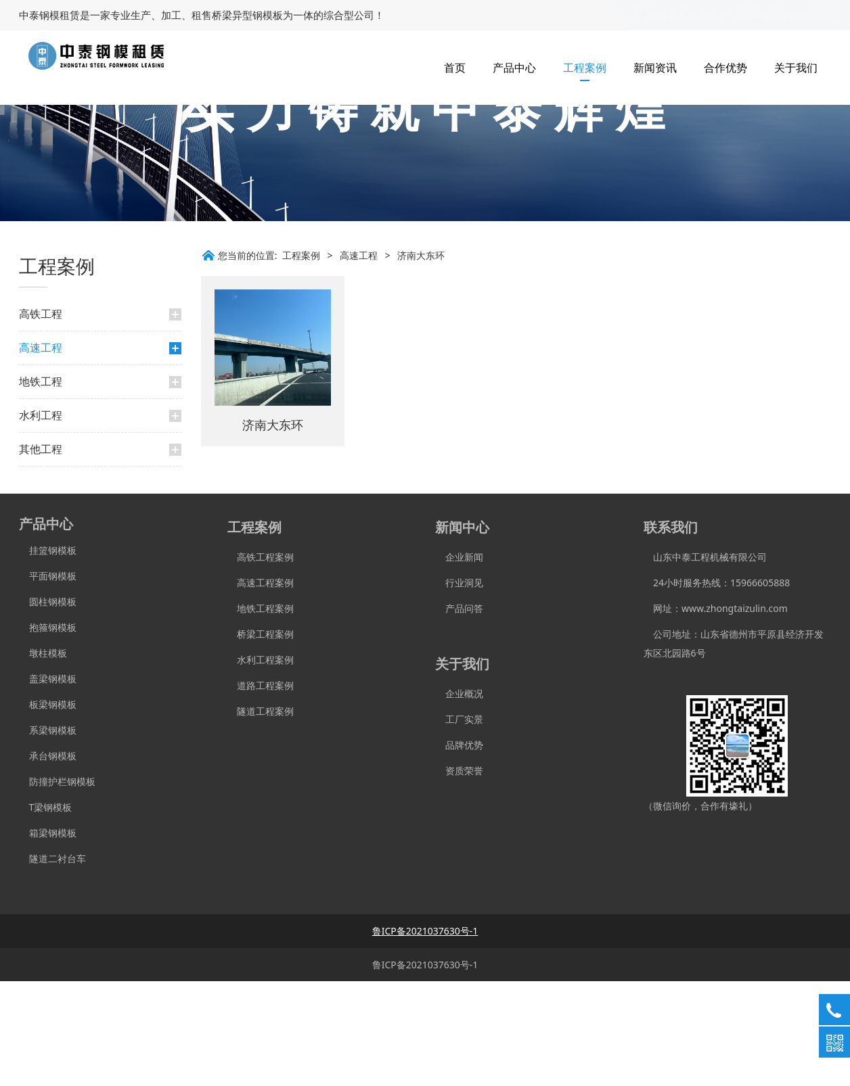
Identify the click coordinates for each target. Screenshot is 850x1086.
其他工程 (40, 553)
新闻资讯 (655, 67)
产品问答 (459, 713)
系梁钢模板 (47, 834)
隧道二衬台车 (52, 963)
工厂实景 (459, 824)
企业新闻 (459, 661)
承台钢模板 (47, 860)
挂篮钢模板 (47, 654)
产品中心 (514, 67)
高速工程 (40, 452)
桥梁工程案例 (260, 738)
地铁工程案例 (260, 713)
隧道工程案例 (260, 815)
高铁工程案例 (260, 661)
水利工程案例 (260, 764)
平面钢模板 (47, 680)
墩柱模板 (43, 757)
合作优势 (725, 67)
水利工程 (40, 520)
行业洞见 (459, 687)
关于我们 (796, 67)
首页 (455, 67)
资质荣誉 (459, 875)
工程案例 (584, 67)
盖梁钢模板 (47, 783)
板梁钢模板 (47, 809)
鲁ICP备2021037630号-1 (425, 1069)
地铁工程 (40, 486)
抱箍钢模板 (47, 732)
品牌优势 (459, 849)
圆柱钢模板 (52, 706)
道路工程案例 (260, 790)
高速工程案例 (260, 687)
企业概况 (459, 798)
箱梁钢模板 (47, 937)
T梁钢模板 (45, 911)
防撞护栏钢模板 (57, 886)
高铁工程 (40, 418)
